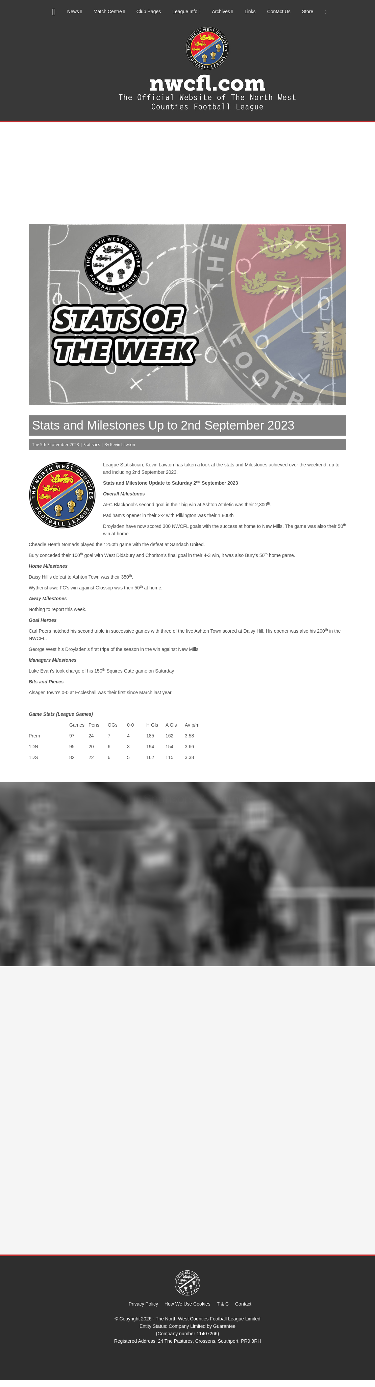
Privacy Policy (143, 1304)
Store (307, 11)
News (74, 11)
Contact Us (279, 11)
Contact (243, 1304)
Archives (222, 11)
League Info (186, 11)
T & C (223, 1304)
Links (250, 11)
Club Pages (148, 11)
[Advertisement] (187, 173)
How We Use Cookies (187, 1304)
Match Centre (109, 11)
